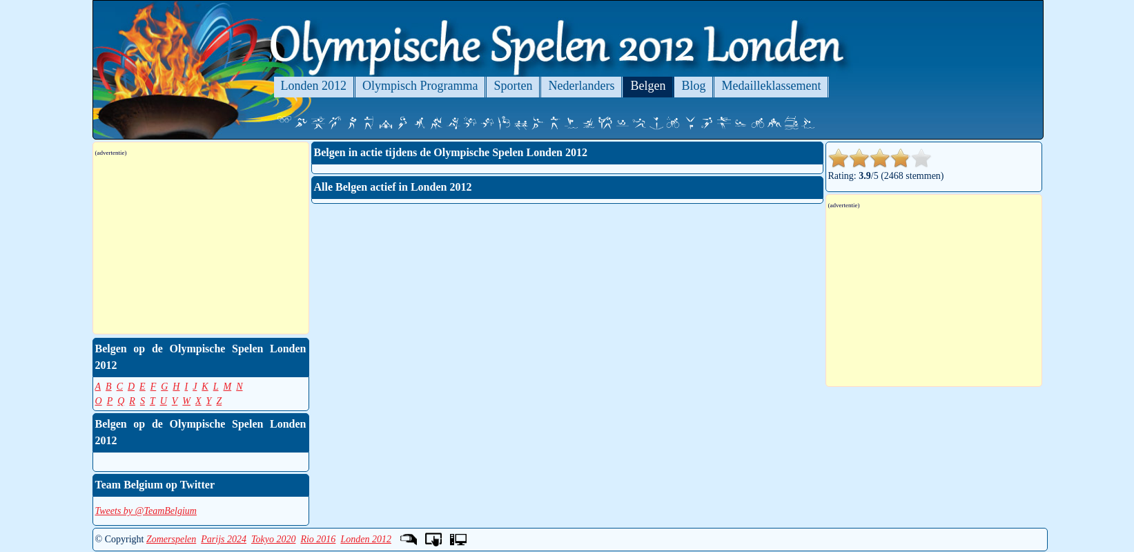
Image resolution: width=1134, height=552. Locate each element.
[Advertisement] (200, 245)
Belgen (647, 86)
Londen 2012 (313, 86)
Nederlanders (581, 86)
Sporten (512, 86)
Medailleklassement (771, 86)
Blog (693, 86)
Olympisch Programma (420, 86)
